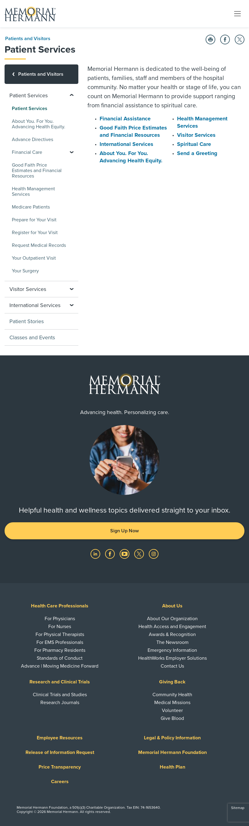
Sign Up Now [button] (124, 531)
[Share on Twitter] (239, 39)
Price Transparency (60, 767)
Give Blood (172, 718)
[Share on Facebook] (225, 39)
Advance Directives (32, 140)
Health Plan (172, 767)
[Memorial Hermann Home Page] (30, 13)
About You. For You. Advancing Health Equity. (38, 124)
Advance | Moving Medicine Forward (59, 666)
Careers (60, 782)
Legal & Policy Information (172, 738)
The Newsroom (172, 642)
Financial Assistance (125, 118)
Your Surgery (25, 271)
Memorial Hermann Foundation (172, 752)
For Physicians (60, 618)
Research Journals (59, 702)
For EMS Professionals (59, 642)
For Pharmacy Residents (59, 650)
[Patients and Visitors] (41, 74)
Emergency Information (172, 650)
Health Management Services (33, 191)
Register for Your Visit (35, 233)
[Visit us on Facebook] (110, 554)
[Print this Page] (210, 39)
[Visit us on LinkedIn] (95, 554)
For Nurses (59, 626)
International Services (126, 144)
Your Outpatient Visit (34, 258)
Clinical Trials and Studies (60, 694)
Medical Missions (172, 702)
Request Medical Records (39, 245)
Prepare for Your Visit (34, 220)
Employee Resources (60, 738)
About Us (172, 606)
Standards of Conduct (60, 658)
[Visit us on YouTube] (125, 554)
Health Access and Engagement (172, 626)
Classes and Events (32, 337)
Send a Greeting (197, 153)
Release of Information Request (60, 752)
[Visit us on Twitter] (139, 554)
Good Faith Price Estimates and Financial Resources (37, 170)
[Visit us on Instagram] (154, 554)
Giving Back (172, 682)
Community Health (172, 694)
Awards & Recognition (172, 634)
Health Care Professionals (59, 606)
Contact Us (172, 666)
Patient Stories (26, 321)
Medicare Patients (31, 207)
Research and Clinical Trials (59, 682)
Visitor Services (196, 135)
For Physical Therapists (60, 634)
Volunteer (172, 710)
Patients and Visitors (27, 39)
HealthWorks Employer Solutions (172, 658)
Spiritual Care (194, 144)
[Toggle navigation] (237, 13)
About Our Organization (172, 618)
